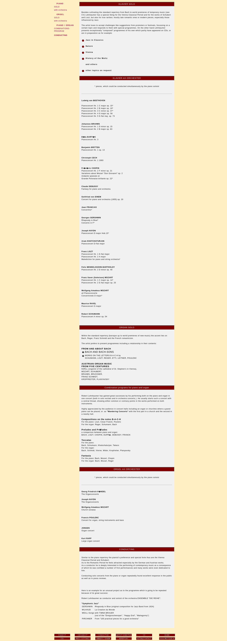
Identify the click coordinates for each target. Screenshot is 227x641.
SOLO (56, 7)
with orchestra (60, 10)
